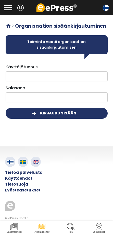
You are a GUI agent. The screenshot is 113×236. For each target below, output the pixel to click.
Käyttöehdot (18, 178)
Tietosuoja (16, 184)
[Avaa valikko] (8, 8)
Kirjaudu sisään (53, 113)
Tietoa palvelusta (24, 172)
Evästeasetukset (23, 190)
